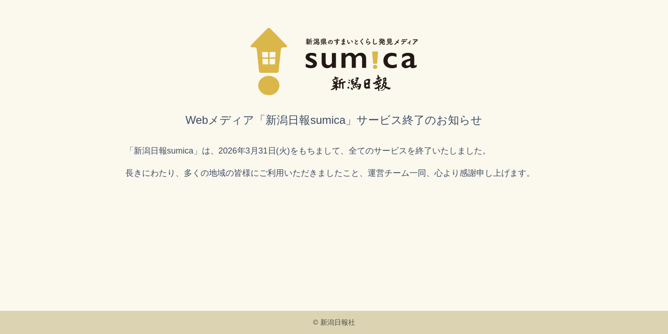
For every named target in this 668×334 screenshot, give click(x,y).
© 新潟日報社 (334, 322)
